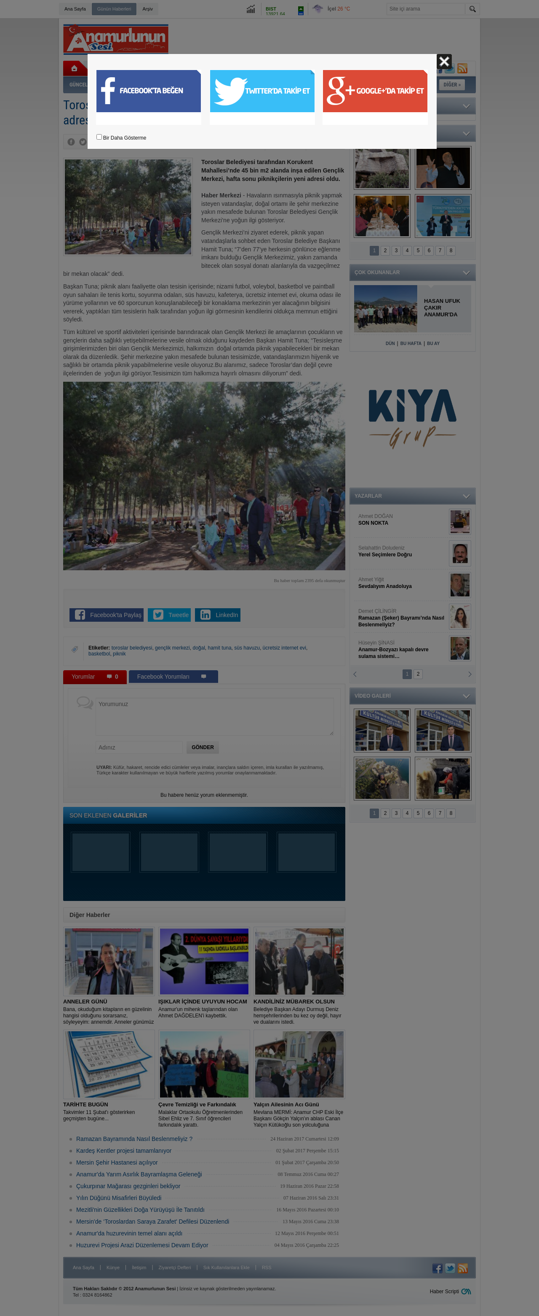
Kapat (444, 61)
